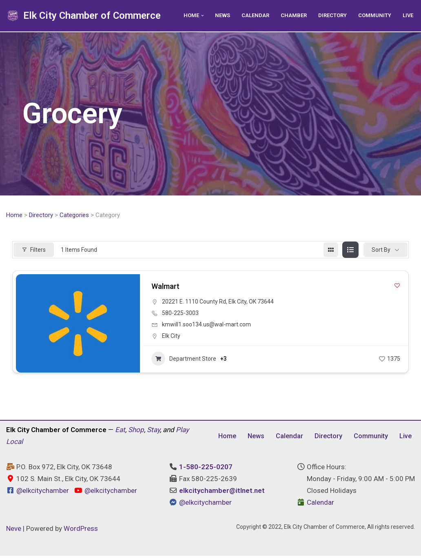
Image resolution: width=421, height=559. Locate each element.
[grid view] (331, 250)
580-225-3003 (180, 314)
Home (14, 215)
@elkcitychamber (42, 494)
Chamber (290, 15)
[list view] (350, 250)
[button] (196, 15)
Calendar (251, 15)
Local (14, 443)
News (218, 15)
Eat (120, 432)
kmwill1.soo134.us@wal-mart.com (206, 325)
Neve (13, 532)
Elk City (171, 336)
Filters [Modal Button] (34, 250)
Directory (330, 15)
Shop (136, 432)
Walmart (165, 287)
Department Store (183, 359)
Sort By (381, 250)
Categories (74, 215)
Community (373, 15)
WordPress (81, 532)
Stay (153, 432)
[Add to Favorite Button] (397, 286)
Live (407, 15)
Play (182, 432)
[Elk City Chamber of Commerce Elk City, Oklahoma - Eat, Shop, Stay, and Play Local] (83, 15)
